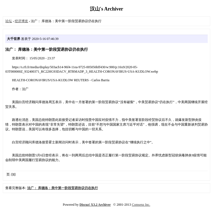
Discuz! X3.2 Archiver (95, 205)
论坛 (8, 21)
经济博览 (21, 21)
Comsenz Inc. (141, 205)
